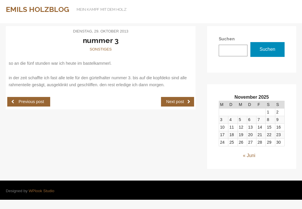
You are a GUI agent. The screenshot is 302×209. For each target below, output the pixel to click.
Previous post (27, 101)
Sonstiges (101, 49)
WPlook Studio (42, 191)
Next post (178, 101)
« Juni (249, 155)
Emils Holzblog (37, 9)
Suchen (267, 49)
